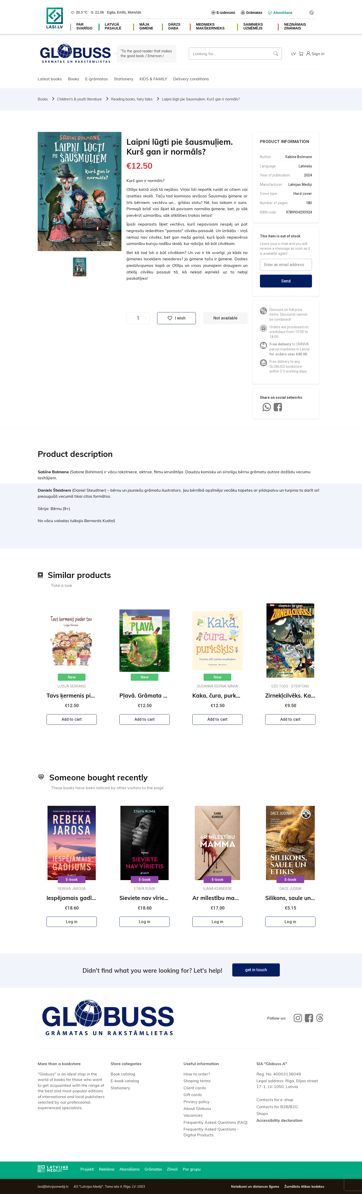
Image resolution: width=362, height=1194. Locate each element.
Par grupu (192, 1169)
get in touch (256, 969)
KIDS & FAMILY (153, 78)
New (72, 677)
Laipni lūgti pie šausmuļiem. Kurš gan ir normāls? (201, 99)
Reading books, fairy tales (132, 99)
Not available (225, 318)
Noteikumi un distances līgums (255, 1186)
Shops (262, 1113)
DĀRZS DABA (174, 26)
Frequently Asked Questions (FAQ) (216, 1122)
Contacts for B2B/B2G (277, 1106)
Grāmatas (153, 1169)
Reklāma (106, 1169)
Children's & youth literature (79, 99)
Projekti (87, 1169)
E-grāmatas (96, 78)
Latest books (50, 78)
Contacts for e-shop (274, 1099)
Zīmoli (172, 1169)
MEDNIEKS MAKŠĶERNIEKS (210, 26)
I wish (176, 318)
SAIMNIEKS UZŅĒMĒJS (253, 26)
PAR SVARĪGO (84, 26)
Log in (71, 921)
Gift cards (193, 1094)
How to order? (197, 1073)
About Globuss (197, 1108)
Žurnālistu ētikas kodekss (304, 1186)
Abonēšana (129, 1169)
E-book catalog (125, 1080)
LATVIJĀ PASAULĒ (113, 26)
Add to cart (72, 719)
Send (286, 281)
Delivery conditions (191, 78)
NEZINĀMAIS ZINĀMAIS (295, 26)
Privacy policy (197, 1101)
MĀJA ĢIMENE (146, 26)
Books (73, 78)
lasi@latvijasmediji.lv (53, 1186)
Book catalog (123, 1073)
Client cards (195, 1087)
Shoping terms (197, 1080)
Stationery (123, 78)
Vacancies (193, 1115)
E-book (72, 879)
